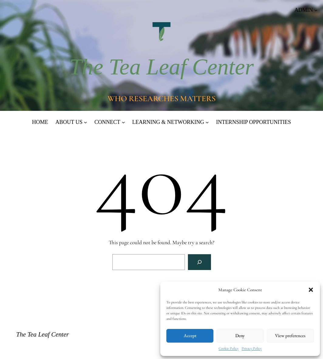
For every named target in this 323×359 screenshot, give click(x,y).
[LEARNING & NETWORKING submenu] (207, 122)
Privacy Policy (252, 348)
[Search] (199, 262)
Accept (190, 335)
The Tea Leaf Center (161, 66)
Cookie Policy (229, 348)
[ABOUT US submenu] (85, 122)
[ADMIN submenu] (306, 10)
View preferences (290, 335)
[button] (311, 290)
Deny (240, 335)
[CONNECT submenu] (123, 122)
